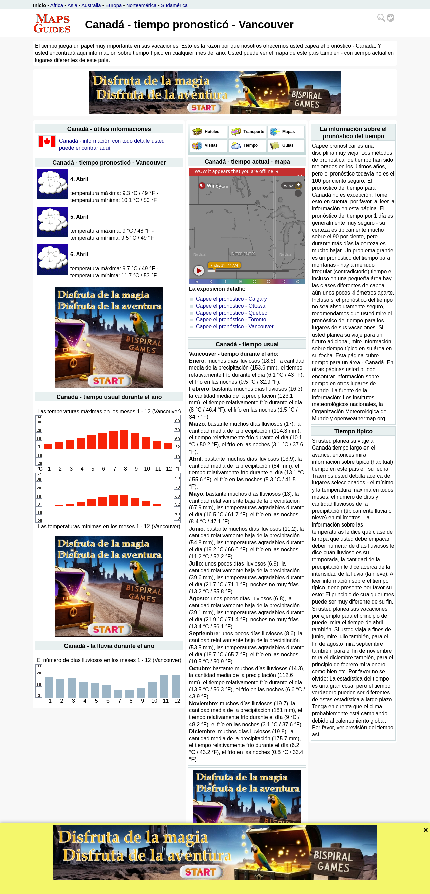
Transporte (253, 131)
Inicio (39, 5)
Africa (56, 5)
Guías (287, 145)
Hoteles (211, 131)
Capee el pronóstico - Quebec (231, 313)
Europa (113, 5)
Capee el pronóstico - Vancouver (235, 326)
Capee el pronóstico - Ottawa (230, 306)
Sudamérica (174, 5)
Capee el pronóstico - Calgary (231, 299)
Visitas (211, 145)
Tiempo (250, 145)
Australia (91, 5)
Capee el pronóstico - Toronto (231, 319)
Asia (72, 5)
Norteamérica (141, 5)
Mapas (288, 131)
